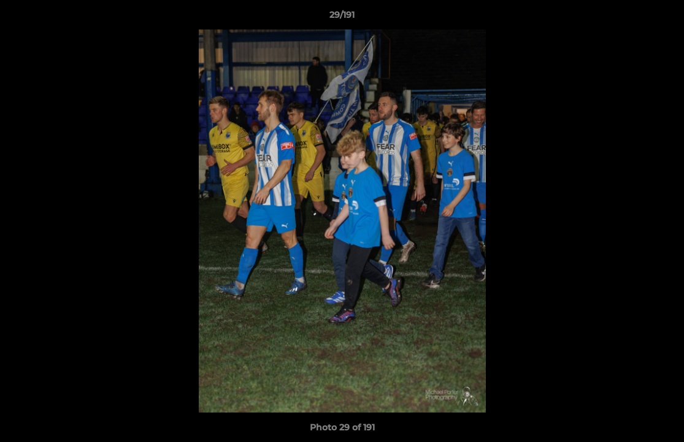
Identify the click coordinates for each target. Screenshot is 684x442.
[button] (662, 17)
